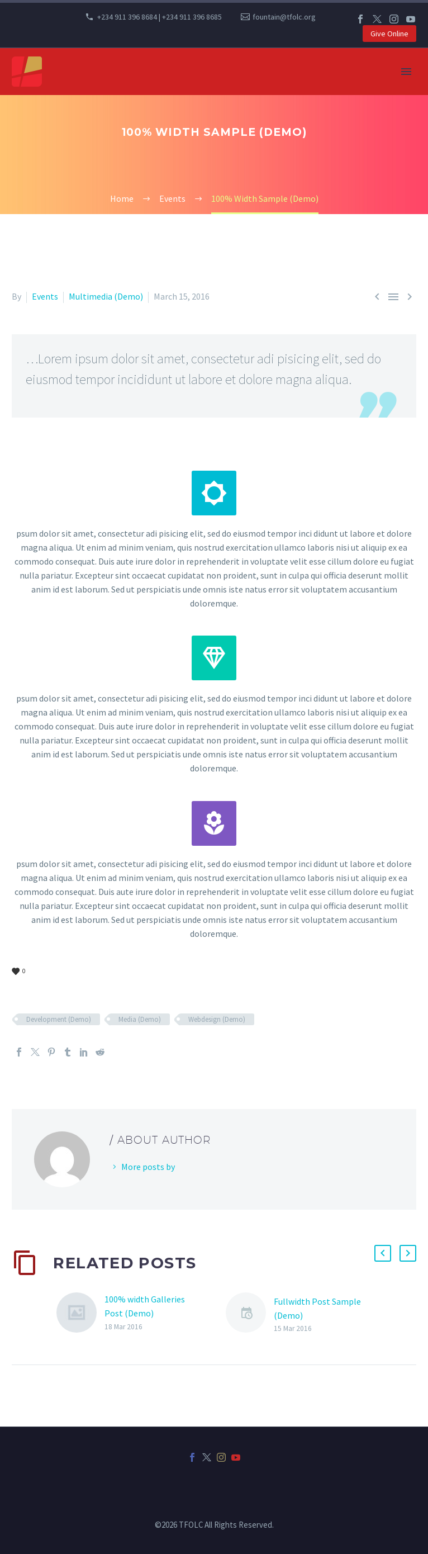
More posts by (148, 1166)
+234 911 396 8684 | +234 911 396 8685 (159, 17)
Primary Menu (406, 71)
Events (45, 296)
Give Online (389, 34)
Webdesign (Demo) (216, 1019)
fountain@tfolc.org (284, 17)
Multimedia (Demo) (106, 296)
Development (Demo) (58, 1019)
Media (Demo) (139, 1019)
